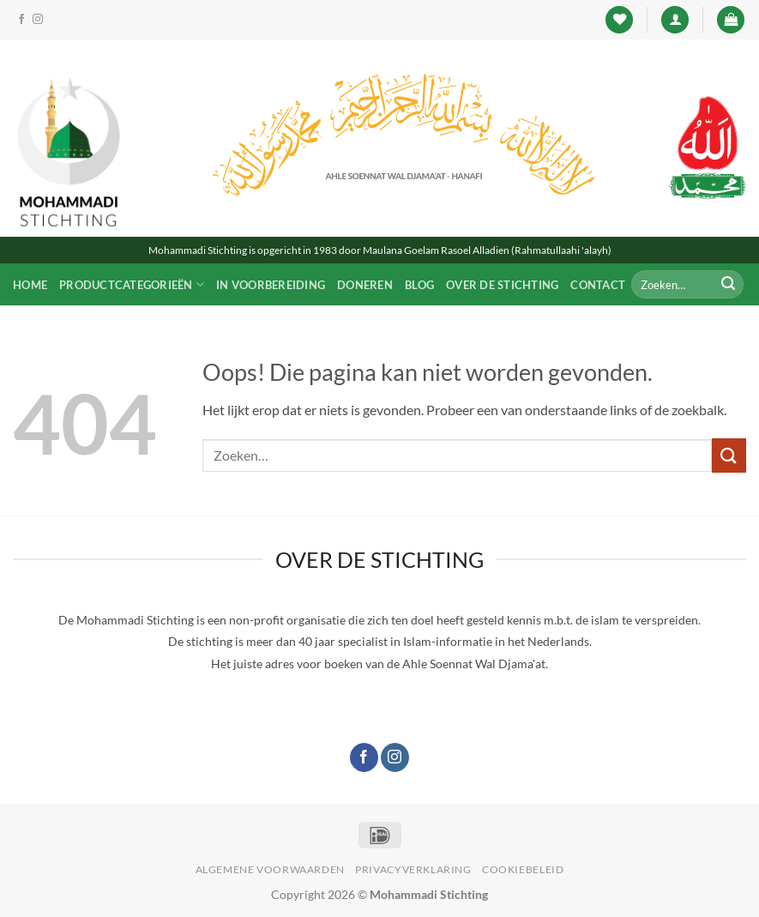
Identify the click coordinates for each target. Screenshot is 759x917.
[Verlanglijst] (619, 20)
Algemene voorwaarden (270, 869)
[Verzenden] (728, 284)
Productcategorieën (131, 284)
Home (30, 285)
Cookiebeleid (522, 869)
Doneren (365, 285)
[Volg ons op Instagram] (38, 20)
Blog (419, 285)
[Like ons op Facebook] (21, 20)
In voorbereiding (270, 285)
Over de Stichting (502, 285)
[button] (675, 20)
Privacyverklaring (413, 869)
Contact (597, 285)
